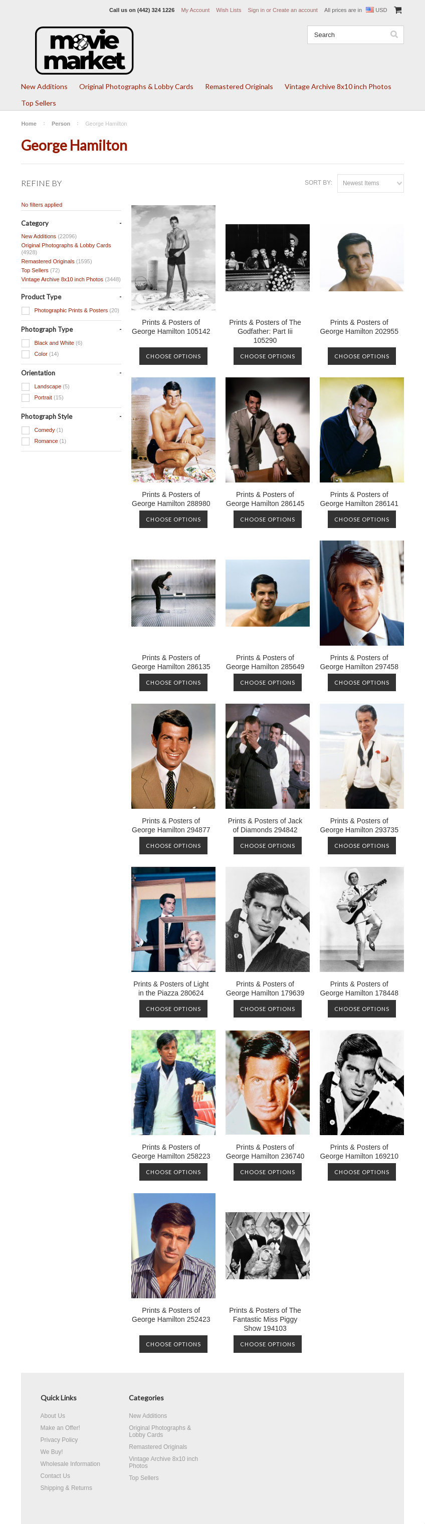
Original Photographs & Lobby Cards (136, 86)
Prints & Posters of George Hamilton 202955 (359, 326)
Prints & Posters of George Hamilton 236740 (265, 1151)
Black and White (51, 343)
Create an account (295, 10)
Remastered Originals (239, 86)
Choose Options (173, 356)
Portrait (42, 397)
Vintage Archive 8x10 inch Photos (338, 86)
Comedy (42, 430)
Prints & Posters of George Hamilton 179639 (265, 988)
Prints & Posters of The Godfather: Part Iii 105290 (265, 331)
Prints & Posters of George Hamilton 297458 (359, 662)
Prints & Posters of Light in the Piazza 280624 (170, 988)
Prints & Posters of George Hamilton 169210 (359, 1151)
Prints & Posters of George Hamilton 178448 (359, 988)
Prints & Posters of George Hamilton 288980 (171, 498)
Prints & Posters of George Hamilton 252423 (171, 1314)
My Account (195, 10)
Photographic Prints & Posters (70, 310)
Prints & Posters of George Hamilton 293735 (359, 825)
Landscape (45, 386)
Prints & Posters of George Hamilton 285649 (265, 662)
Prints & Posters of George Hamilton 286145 (265, 498)
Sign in (256, 10)
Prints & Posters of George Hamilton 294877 (171, 825)
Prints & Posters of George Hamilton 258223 (171, 1151)
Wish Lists (228, 10)
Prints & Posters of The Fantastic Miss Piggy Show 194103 (265, 1319)
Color (40, 354)
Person (61, 124)
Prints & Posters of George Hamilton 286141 (359, 498)
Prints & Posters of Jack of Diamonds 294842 (265, 825)
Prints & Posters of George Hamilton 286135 (171, 662)
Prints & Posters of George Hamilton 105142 (171, 326)
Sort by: (318, 182)
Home (29, 124)
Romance (43, 441)
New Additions (44, 86)
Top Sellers (38, 103)
